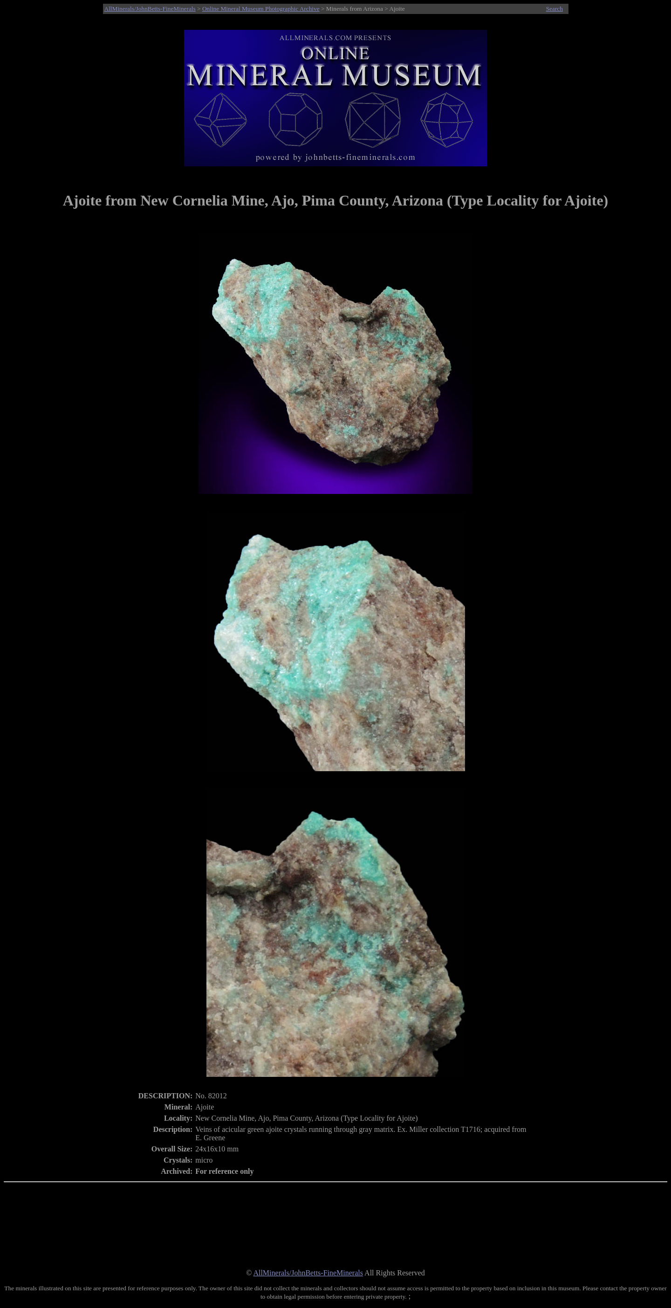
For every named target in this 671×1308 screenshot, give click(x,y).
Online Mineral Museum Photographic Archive (261, 8)
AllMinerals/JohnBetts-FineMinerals (150, 8)
